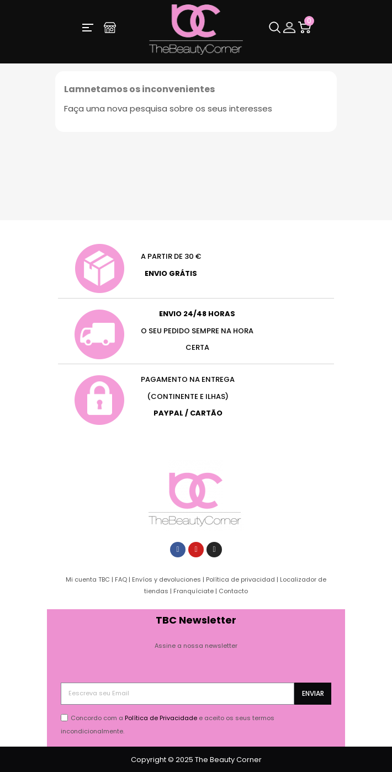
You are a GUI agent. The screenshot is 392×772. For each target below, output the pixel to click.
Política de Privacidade (161, 718)
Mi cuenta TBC (88, 579)
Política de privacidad (240, 579)
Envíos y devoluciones (166, 579)
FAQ (121, 579)
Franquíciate (193, 591)
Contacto (233, 591)
